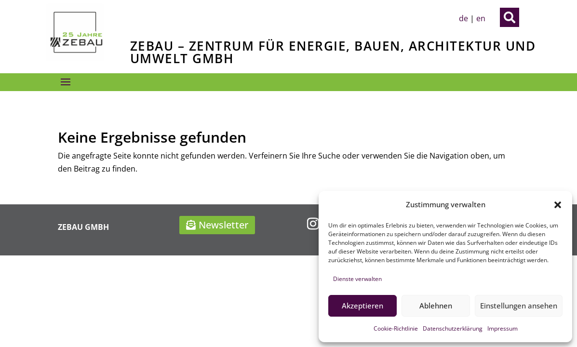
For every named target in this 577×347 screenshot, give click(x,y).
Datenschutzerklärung (453, 328)
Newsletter (223, 224)
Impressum (502, 328)
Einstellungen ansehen (518, 305)
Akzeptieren (362, 305)
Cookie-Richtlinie (396, 328)
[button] (558, 205)
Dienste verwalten (357, 279)
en (480, 18)
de (463, 18)
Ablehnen (435, 305)
